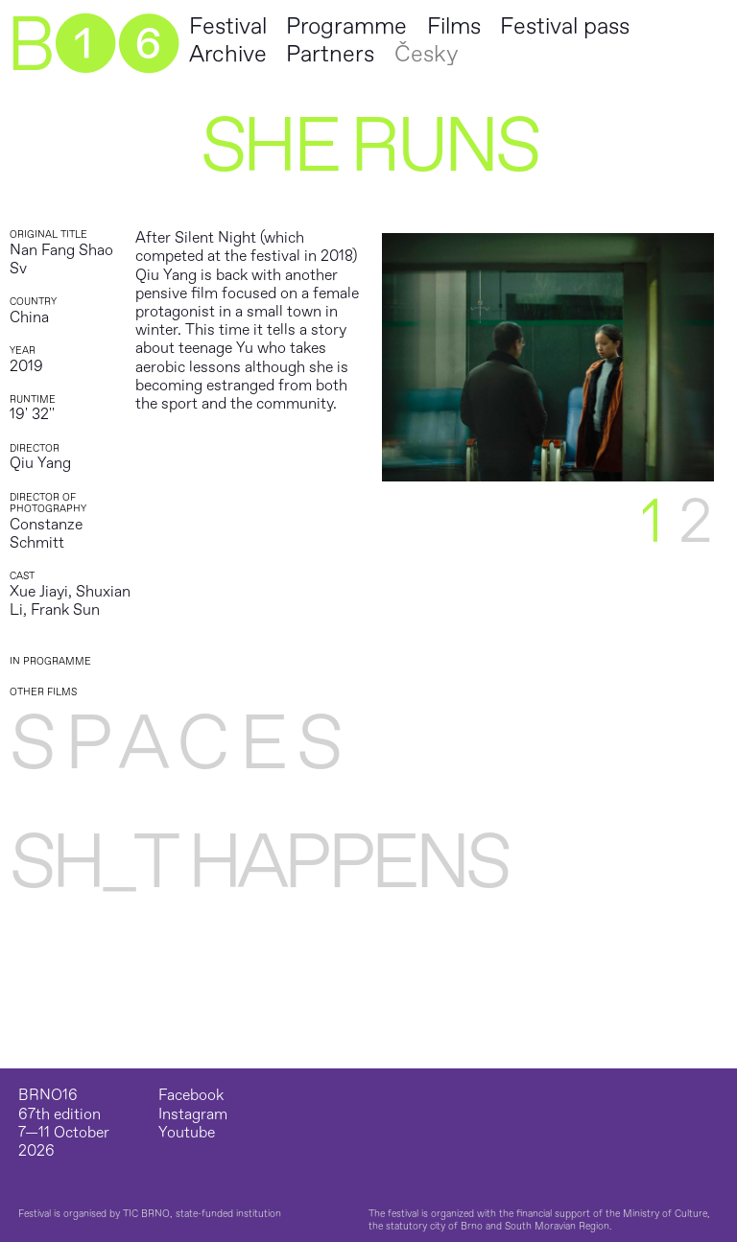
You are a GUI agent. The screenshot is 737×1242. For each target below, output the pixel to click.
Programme (346, 26)
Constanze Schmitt (46, 533)
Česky (426, 54)
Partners (330, 54)
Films (454, 26)
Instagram (192, 1115)
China (29, 317)
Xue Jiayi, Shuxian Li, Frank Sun (70, 601)
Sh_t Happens (259, 863)
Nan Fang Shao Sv (61, 259)
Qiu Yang (40, 463)
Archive (228, 54)
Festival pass (565, 26)
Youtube (186, 1133)
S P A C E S (174, 744)
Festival (228, 26)
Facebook (191, 1096)
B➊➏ (92, 46)
